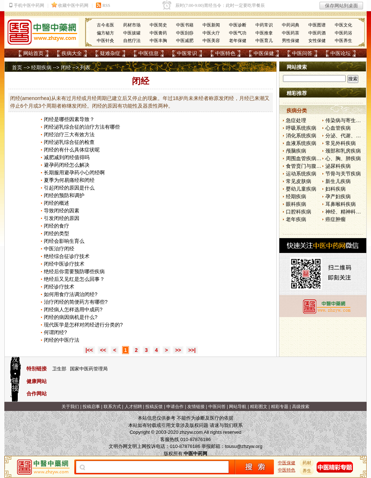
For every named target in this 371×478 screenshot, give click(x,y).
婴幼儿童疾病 (301, 189)
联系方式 (112, 406)
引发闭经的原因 (61, 218)
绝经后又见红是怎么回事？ (74, 279)
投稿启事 (91, 406)
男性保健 (290, 40)
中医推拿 (264, 33)
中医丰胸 (158, 40)
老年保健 (237, 40)
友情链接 (196, 406)
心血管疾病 (338, 128)
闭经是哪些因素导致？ (69, 119)
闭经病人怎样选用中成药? (73, 309)
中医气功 (237, 33)
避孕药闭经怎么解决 (66, 165)
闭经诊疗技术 (59, 287)
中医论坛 (340, 53)
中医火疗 (211, 33)
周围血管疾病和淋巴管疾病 (316, 158)
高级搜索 (300, 406)
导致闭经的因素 (61, 210)
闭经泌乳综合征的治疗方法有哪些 (82, 127)
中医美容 (211, 40)
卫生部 (59, 368)
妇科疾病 (335, 189)
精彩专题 (279, 406)
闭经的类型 (56, 233)
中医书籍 (184, 25)
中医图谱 (317, 25)
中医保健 (264, 53)
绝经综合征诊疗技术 (66, 256)
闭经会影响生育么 (64, 241)
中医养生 (343, 40)
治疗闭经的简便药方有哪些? (76, 302)
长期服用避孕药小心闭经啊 (74, 172)
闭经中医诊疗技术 (64, 264)
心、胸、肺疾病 (343, 158)
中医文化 (343, 25)
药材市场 (132, 25)
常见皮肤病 (298, 181)
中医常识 (187, 53)
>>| (192, 350)
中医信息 (148, 53)
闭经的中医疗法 (61, 340)
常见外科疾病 (340, 143)
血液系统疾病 (301, 143)
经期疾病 (41, 67)
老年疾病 (296, 219)
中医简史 (158, 25)
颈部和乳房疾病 (343, 151)
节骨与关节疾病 (343, 173)
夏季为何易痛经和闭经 (69, 180)
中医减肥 (184, 40)
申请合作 (175, 406)
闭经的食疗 (56, 226)
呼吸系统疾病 (301, 128)
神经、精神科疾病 (345, 212)
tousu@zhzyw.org (243, 446)
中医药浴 (343, 33)
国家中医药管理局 (89, 368)
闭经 (66, 67)
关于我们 (70, 406)
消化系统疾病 (301, 135)
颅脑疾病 (296, 151)
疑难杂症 (110, 53)
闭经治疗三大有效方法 (69, 134)
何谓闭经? (55, 332)
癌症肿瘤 (335, 219)
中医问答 (302, 53)
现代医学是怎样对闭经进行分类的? (83, 325)
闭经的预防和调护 (64, 195)
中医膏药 (158, 33)
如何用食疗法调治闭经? (70, 294)
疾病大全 (72, 53)
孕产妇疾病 (338, 196)
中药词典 (290, 25)
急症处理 (296, 120)
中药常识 (264, 25)
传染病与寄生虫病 (345, 120)
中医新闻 (211, 25)
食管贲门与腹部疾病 (309, 166)
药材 (307, 462)
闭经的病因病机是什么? (70, 317)
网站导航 (237, 406)
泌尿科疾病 (338, 166)
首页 (17, 67)
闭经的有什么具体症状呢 (72, 150)
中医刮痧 (184, 33)
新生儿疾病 (338, 181)
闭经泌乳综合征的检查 (69, 142)
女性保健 (317, 40)
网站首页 (33, 53)
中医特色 (225, 53)
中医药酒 (317, 33)
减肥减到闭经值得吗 (66, 157)
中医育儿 (264, 40)
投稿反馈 (154, 406)
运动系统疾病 (301, 173)
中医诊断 (237, 25)
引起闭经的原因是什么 (69, 188)
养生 (307, 470)
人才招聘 (133, 406)
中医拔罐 (132, 33)
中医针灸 (105, 40)
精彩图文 (258, 406)
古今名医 (105, 25)
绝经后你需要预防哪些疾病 (74, 271)
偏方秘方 (105, 33)
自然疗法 (132, 40)
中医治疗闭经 (59, 249)
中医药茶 (290, 33)
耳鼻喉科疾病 (340, 204)
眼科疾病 (296, 204)
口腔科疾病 (298, 212)
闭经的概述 (56, 203)
